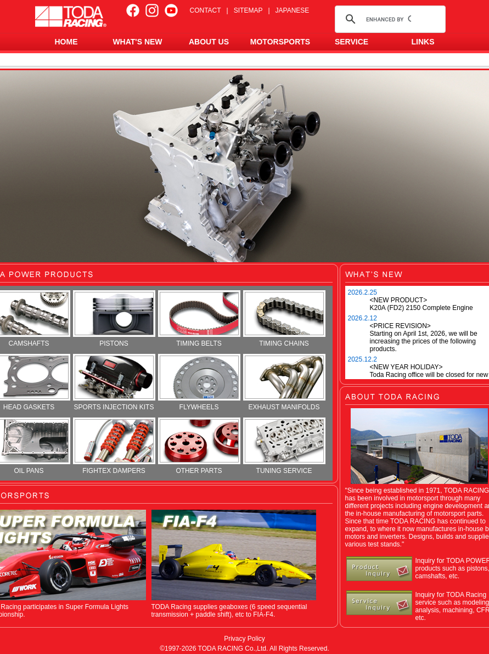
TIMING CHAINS (284, 318)
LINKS (423, 41)
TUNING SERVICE (284, 446)
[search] (388, 19)
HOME (66, 41)
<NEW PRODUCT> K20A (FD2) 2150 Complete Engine (421, 304)
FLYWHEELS (199, 382)
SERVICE (351, 41)
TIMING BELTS (199, 318)
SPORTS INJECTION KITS (114, 382)
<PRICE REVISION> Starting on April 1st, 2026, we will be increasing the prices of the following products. (423, 337)
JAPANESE (293, 10)
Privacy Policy (244, 638)
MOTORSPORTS (280, 41)
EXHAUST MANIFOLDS (284, 382)
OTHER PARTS (199, 446)
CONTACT (205, 10)
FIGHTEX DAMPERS (114, 446)
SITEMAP (248, 10)
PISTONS (114, 318)
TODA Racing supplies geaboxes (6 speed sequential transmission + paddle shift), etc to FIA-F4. (229, 610)
